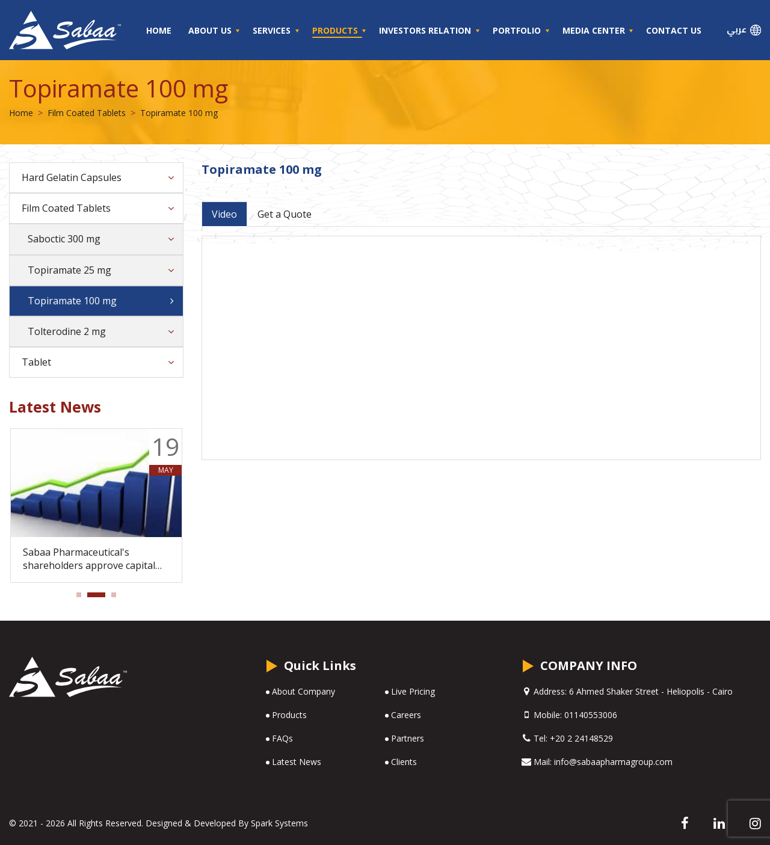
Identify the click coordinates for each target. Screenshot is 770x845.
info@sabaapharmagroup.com (613, 761)
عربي (744, 29)
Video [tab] (224, 214)
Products (289, 715)
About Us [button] (211, 30)
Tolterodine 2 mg (67, 331)
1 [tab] (82, 598)
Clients (404, 761)
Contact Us (673, 30)
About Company (303, 691)
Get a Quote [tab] (284, 214)
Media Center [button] (594, 30)
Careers (406, 715)
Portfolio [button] (518, 30)
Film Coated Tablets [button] (66, 208)
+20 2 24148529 (581, 738)
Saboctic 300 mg (64, 238)
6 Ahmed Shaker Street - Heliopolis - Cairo (650, 691)
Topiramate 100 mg (72, 300)
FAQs (282, 738)
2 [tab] (93, 598)
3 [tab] (117, 598)
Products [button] (336, 30)
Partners (407, 738)
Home (158, 30)
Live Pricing (413, 691)
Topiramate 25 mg (69, 270)
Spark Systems (279, 823)
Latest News (296, 761)
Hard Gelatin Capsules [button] (72, 177)
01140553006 (590, 715)
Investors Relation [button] (426, 30)
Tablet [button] (36, 362)
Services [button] (273, 30)
